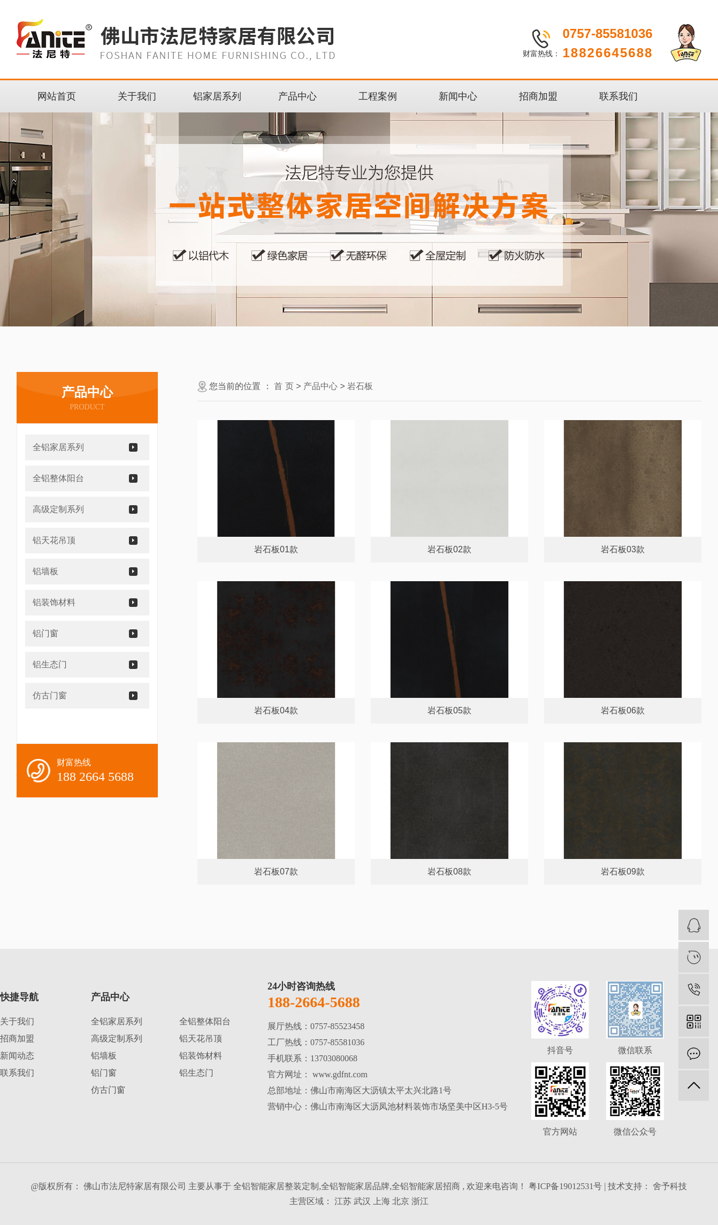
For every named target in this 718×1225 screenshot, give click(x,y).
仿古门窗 (50, 695)
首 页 (283, 386)
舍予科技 (669, 1186)
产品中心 (297, 96)
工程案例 (377, 96)
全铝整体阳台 (58, 478)
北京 (400, 1201)
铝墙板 (45, 571)
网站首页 (56, 96)
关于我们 (137, 96)
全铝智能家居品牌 (355, 1186)
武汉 (362, 1201)
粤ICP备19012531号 (565, 1186)
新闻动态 (17, 1055)
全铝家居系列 (58, 447)
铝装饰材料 (54, 602)
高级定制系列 (58, 509)
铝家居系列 (217, 96)
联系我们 (618, 96)
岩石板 (360, 386)
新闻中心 (458, 96)
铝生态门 (50, 664)
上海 (381, 1201)
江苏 (343, 1201)
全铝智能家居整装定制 (276, 1186)
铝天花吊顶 (54, 540)
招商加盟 (538, 96)
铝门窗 (45, 633)
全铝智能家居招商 (426, 1186)
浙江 (420, 1201)
